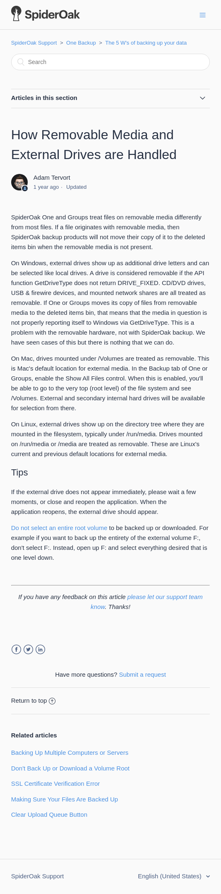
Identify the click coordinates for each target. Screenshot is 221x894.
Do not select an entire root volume (59, 527)
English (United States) (170, 876)
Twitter (28, 649)
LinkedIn (40, 649)
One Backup (81, 43)
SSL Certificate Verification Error (55, 783)
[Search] (110, 62)
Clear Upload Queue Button (49, 814)
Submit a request (142, 674)
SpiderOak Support (34, 43)
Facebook (16, 649)
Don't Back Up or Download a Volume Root (70, 768)
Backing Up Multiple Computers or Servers (69, 752)
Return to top (33, 700)
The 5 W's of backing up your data (146, 43)
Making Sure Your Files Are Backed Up (64, 799)
